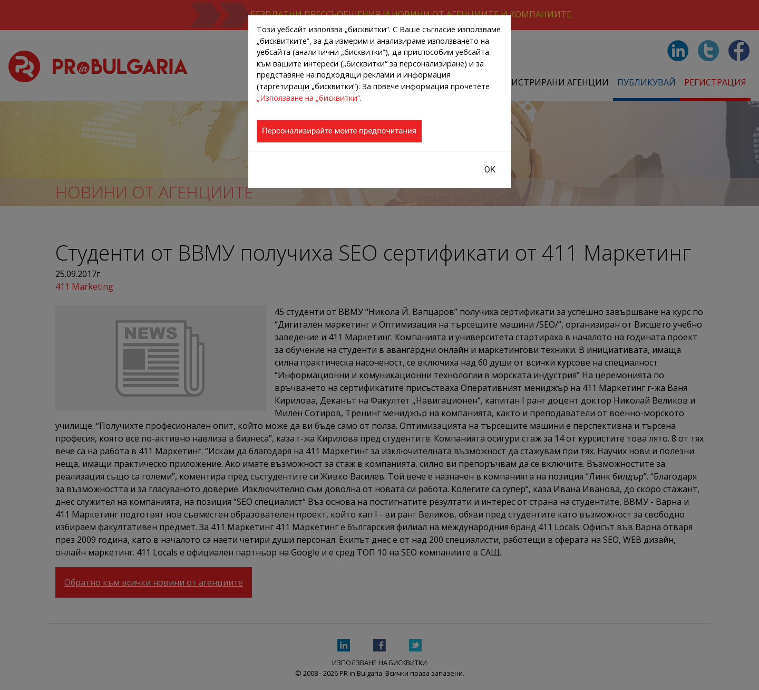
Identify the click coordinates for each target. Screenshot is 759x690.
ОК (489, 170)
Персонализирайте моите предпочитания (339, 131)
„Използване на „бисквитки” (308, 98)
